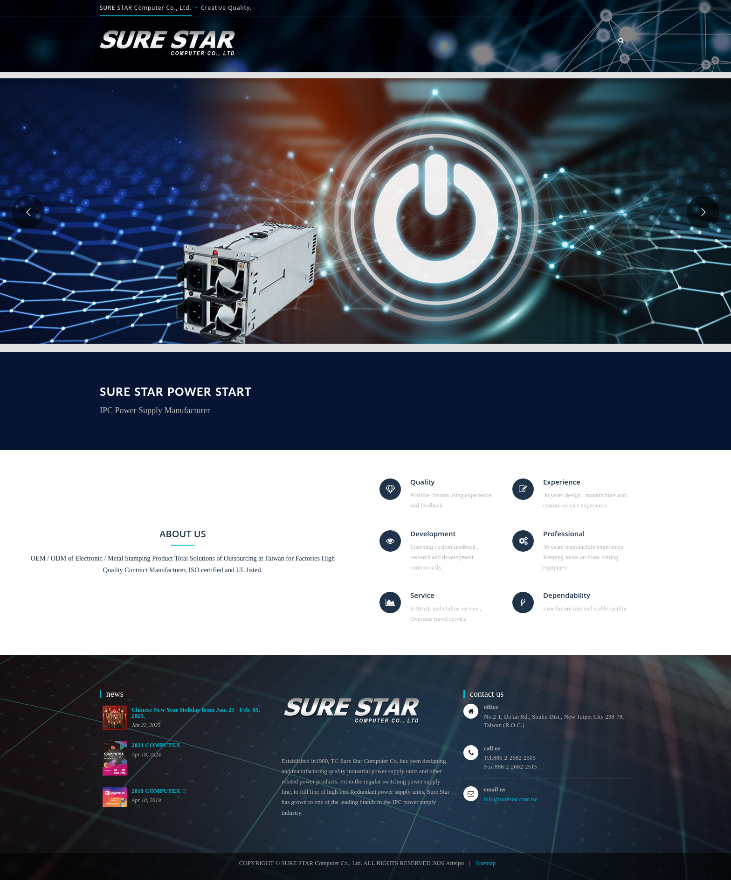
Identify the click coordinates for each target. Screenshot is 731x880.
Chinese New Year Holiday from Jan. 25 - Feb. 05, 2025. (195, 712)
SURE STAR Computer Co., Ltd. (146, 8)
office (491, 706)
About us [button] (440, 36)
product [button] (493, 24)
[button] (621, 40)
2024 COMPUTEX (155, 744)
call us (492, 748)
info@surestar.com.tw (511, 799)
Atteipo (455, 862)
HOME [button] (396, 40)
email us (494, 789)
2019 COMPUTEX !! (158, 790)
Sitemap (486, 862)
